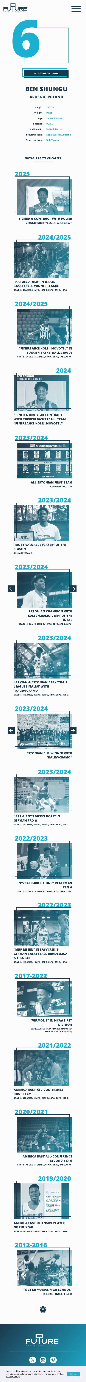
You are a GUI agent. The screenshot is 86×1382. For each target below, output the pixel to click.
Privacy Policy (13, 1376)
